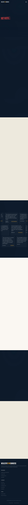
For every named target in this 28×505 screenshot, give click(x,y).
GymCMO (2, 477)
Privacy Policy (3, 493)
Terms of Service (3, 495)
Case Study (3, 487)
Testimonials (3, 483)
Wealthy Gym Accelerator (5, 472)
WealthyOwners (5, 2)
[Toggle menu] (26, 2)
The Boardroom (3, 475)
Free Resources (3, 485)
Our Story (2, 482)
